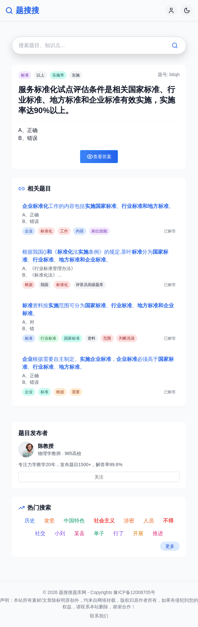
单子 (99, 533)
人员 (148, 520)
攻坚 (49, 520)
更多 (169, 546)
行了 (118, 533)
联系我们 (99, 616)
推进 (158, 533)
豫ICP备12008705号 (134, 592)
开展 (138, 533)
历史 (30, 520)
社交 (40, 533)
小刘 (60, 533)
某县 (79, 533)
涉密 (129, 520)
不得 (168, 520)
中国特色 (74, 520)
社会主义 (104, 520)
